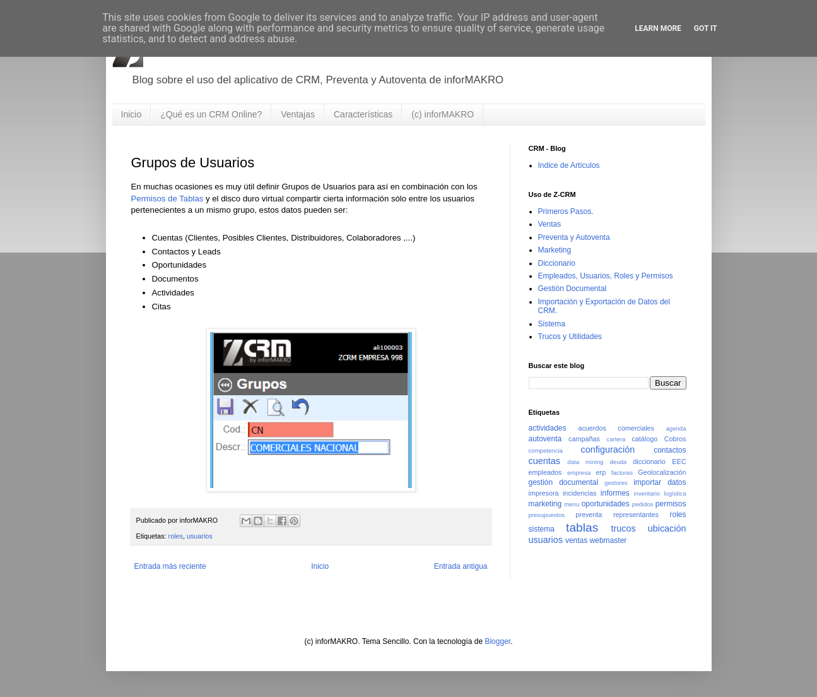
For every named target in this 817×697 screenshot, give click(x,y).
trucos (623, 528)
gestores (616, 482)
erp (601, 472)
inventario (647, 493)
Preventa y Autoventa (574, 237)
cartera (615, 439)
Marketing (555, 250)
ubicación (667, 528)
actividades (548, 428)
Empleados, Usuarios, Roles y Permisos (605, 275)
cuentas (544, 461)
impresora (544, 493)
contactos (670, 450)
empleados (545, 472)
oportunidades (606, 503)
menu (571, 504)
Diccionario (556, 263)
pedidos (643, 504)
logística (675, 493)
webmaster (608, 540)
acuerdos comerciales (616, 428)
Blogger (497, 641)
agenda (676, 428)
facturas (622, 472)
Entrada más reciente (170, 566)
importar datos (659, 482)
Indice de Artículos (569, 165)
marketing (545, 503)
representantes (636, 514)
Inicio (131, 114)
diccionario (649, 461)
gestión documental (564, 482)
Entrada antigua (461, 566)
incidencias (579, 493)
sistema (542, 529)
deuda (617, 461)
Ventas (549, 224)
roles (175, 536)
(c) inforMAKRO (442, 114)
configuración (608, 449)
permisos (670, 503)
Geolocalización (662, 472)
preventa (588, 514)
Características (363, 114)
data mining (585, 461)
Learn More (658, 28)
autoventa (545, 438)
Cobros (675, 439)
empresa (579, 472)
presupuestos (547, 514)
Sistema (551, 323)
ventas (576, 540)
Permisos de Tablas (167, 198)
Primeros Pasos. (566, 211)
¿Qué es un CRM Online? (211, 114)
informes (615, 493)
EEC (679, 461)
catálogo (644, 439)
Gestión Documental (572, 288)
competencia (546, 450)
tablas (582, 527)
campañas (584, 439)
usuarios (200, 536)
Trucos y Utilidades (570, 336)
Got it (705, 28)
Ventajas (298, 114)
